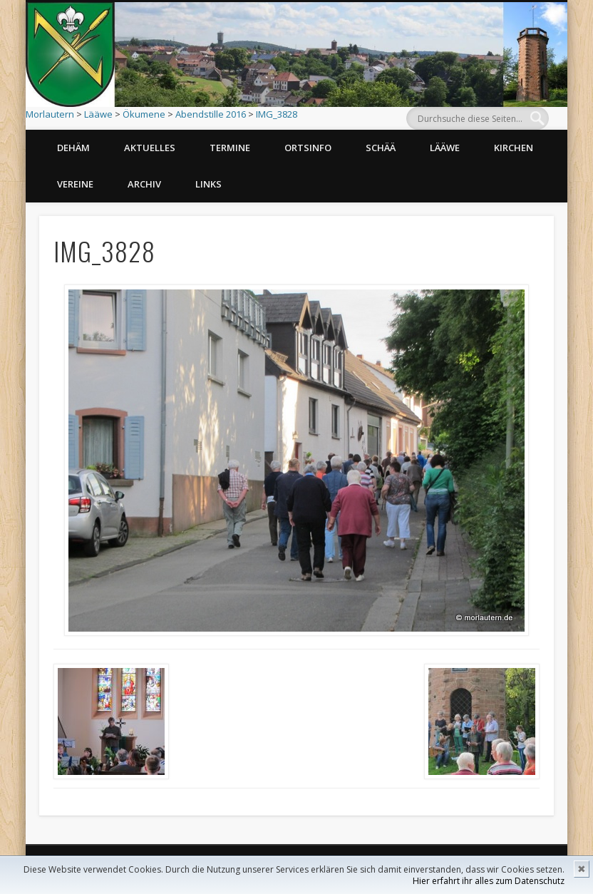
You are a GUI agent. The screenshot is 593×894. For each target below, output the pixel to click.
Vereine (75, 184)
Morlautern (50, 114)
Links (208, 184)
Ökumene (144, 114)
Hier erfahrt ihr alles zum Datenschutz (488, 881)
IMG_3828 (276, 114)
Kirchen (513, 147)
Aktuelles (149, 147)
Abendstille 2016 (210, 114)
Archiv (144, 184)
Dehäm (73, 147)
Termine (230, 147)
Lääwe (98, 114)
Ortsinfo (307, 147)
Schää (381, 147)
